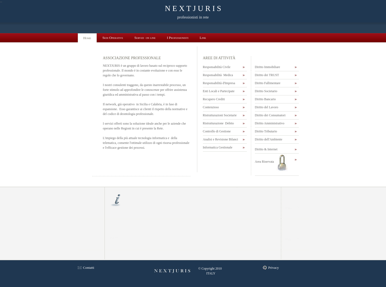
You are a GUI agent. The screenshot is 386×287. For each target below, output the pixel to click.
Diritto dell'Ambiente (268, 139)
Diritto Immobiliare (267, 67)
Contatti (88, 268)
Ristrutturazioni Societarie (220, 115)
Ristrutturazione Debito (218, 123)
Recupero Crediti (214, 99)
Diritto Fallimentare (268, 83)
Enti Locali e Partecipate (219, 91)
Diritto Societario (266, 91)
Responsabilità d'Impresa (219, 83)
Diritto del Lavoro (266, 107)
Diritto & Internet (266, 149)
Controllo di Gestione (217, 131)
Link (203, 38)
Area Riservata (264, 161)
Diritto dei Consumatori (270, 115)
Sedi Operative (112, 38)
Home (87, 38)
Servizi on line (144, 38)
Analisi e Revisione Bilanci (220, 139)
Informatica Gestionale (218, 147)
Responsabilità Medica (218, 75)
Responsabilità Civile (217, 67)
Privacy (273, 268)
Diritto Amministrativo (269, 123)
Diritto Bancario (265, 99)
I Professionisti (177, 38)
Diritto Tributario (266, 131)
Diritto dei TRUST (267, 75)
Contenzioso (211, 107)
